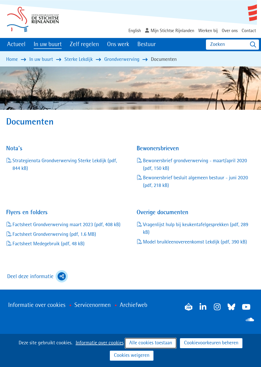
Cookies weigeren (131, 355)
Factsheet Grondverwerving (54, 234)
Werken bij (208, 31)
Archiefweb (133, 305)
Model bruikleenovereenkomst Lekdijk (195, 242)
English (134, 31)
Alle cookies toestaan (150, 343)
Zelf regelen (84, 45)
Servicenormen (92, 305)
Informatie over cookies (100, 343)
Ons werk (118, 45)
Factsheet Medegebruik (48, 244)
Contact (249, 31)
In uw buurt (48, 45)
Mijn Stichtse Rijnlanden (172, 31)
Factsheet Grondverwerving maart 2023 (66, 224)
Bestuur (146, 45)
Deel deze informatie (37, 276)
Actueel (16, 45)
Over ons (230, 31)
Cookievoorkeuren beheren (211, 343)
